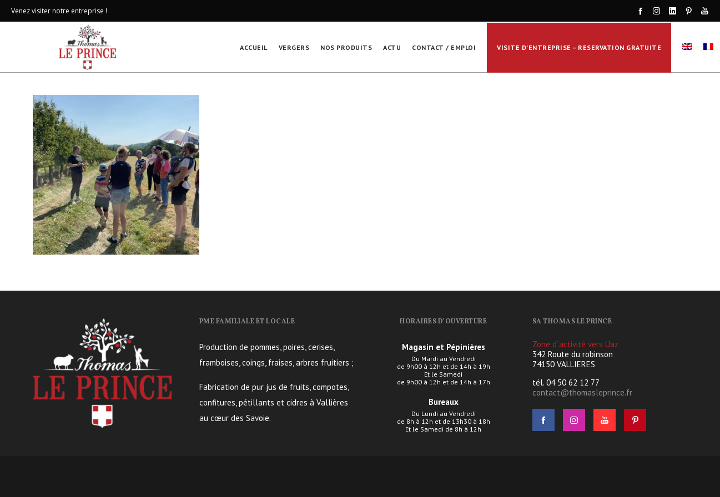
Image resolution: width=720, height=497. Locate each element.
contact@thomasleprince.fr (582, 392)
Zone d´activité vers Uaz (575, 344)
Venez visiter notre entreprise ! (59, 11)
